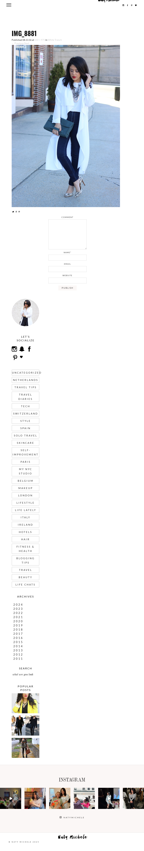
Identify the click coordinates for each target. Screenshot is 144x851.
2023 (18, 608)
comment (67, 217)
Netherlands (25, 379)
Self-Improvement (25, 452)
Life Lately (25, 510)
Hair (25, 539)
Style (25, 420)
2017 (18, 633)
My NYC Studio (25, 471)
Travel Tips (25, 387)
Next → (28, 43)
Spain (25, 428)
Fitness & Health (25, 548)
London (25, 495)
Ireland (25, 524)
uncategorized (25, 372)
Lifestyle (25, 502)
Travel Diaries (25, 396)
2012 (18, 654)
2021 (18, 617)
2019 (18, 625)
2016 (18, 638)
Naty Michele (73, 838)
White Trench (55, 39)
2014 (18, 646)
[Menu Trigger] (9, 4)
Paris (25, 461)
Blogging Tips (25, 560)
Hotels (25, 531)
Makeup (25, 488)
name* (67, 252)
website (67, 275)
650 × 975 (39, 39)
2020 (18, 621)
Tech (25, 406)
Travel (25, 569)
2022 (18, 613)
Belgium (26, 480)
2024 (18, 604)
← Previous (18, 43)
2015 (18, 642)
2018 (18, 629)
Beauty (25, 577)
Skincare (25, 442)
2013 (18, 650)
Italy (25, 517)
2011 (18, 658)
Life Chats (26, 584)
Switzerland (25, 413)
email (67, 264)
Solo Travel (25, 435)
